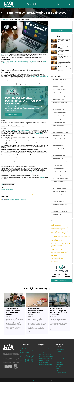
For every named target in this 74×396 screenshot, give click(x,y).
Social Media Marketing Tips (45, 354)
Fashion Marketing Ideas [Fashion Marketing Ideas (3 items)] (62, 233)
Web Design (29, 4)
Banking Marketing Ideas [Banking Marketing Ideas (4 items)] (56, 225)
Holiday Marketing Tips (44, 360)
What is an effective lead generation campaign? (35, 312)
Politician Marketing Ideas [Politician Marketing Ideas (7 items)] (57, 249)
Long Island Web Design (61, 360)
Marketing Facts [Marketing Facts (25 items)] (65, 243)
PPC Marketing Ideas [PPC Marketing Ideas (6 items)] (56, 251)
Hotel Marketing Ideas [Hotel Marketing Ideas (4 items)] (66, 236)
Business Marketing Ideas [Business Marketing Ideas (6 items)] (57, 227)
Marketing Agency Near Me (62, 356)
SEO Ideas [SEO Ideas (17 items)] (54, 255)
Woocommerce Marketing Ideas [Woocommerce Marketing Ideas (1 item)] (54, 261)
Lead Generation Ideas (12, 308)
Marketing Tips (4, 19)
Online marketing (5, 54)
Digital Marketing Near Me (62, 358)
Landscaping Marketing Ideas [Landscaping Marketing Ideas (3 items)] (56, 239)
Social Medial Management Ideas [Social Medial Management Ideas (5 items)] (58, 257)
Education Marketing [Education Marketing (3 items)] (64, 232)
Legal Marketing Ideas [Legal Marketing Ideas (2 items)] (65, 240)
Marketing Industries (60, 354)
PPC (39, 4)
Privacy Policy (59, 370)
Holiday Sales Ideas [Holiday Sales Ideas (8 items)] (56, 236)
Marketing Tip (32, 380)
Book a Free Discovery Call (14, 114)
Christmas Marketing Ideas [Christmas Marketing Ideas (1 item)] (66, 227)
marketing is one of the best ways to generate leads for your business (20, 61)
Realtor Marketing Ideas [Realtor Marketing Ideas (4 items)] (65, 251)
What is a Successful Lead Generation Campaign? (13, 312)
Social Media (34, 4)
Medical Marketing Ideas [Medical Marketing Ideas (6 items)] (57, 245)
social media (10, 69)
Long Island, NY (23, 348)
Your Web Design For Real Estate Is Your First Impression (59, 312)
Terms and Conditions (61, 372)
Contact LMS (59, 366)
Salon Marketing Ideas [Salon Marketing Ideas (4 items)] (55, 253)
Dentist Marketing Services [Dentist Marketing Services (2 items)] (55, 231)
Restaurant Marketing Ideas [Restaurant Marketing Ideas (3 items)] (62, 252)
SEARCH (61, 30)
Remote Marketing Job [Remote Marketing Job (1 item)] (53, 252)
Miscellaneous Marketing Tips (45, 364)
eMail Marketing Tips (43, 362)
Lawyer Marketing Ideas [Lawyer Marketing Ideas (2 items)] (66, 239)
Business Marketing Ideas (7, 189)
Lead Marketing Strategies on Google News (16, 199)
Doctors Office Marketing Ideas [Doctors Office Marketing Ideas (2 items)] (65, 231)
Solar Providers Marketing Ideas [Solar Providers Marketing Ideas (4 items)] (57, 258)
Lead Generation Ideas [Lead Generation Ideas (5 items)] (56, 240)
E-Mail (58, 4)
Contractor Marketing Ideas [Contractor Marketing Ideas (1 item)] (62, 228)
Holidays (53, 4)
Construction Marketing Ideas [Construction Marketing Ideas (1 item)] (54, 228)
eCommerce (45, 4)
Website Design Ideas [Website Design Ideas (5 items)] (66, 259)
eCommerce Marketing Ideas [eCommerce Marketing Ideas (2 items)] (55, 232)
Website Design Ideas (56, 308)
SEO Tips (41, 350)
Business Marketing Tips (8, 184)
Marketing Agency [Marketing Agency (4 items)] (54, 243)
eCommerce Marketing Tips (45, 358)
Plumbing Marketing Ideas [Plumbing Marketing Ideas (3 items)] (55, 248)
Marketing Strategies (33, 171)
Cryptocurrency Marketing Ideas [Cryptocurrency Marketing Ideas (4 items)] (57, 229)
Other (63, 4)
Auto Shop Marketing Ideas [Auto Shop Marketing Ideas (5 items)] (64, 224)
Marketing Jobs (59, 362)
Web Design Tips (42, 352)
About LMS (58, 351)
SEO (24, 4)
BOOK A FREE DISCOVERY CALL (61, 280)
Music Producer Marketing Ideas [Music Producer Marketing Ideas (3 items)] (56, 246)
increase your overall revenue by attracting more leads (17, 130)
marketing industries (37, 133)
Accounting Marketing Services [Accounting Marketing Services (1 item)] (54, 224)
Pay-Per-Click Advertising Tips (46, 356)
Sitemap (58, 368)
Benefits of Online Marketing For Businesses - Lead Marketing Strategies (17, 194)
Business (19, 4)
